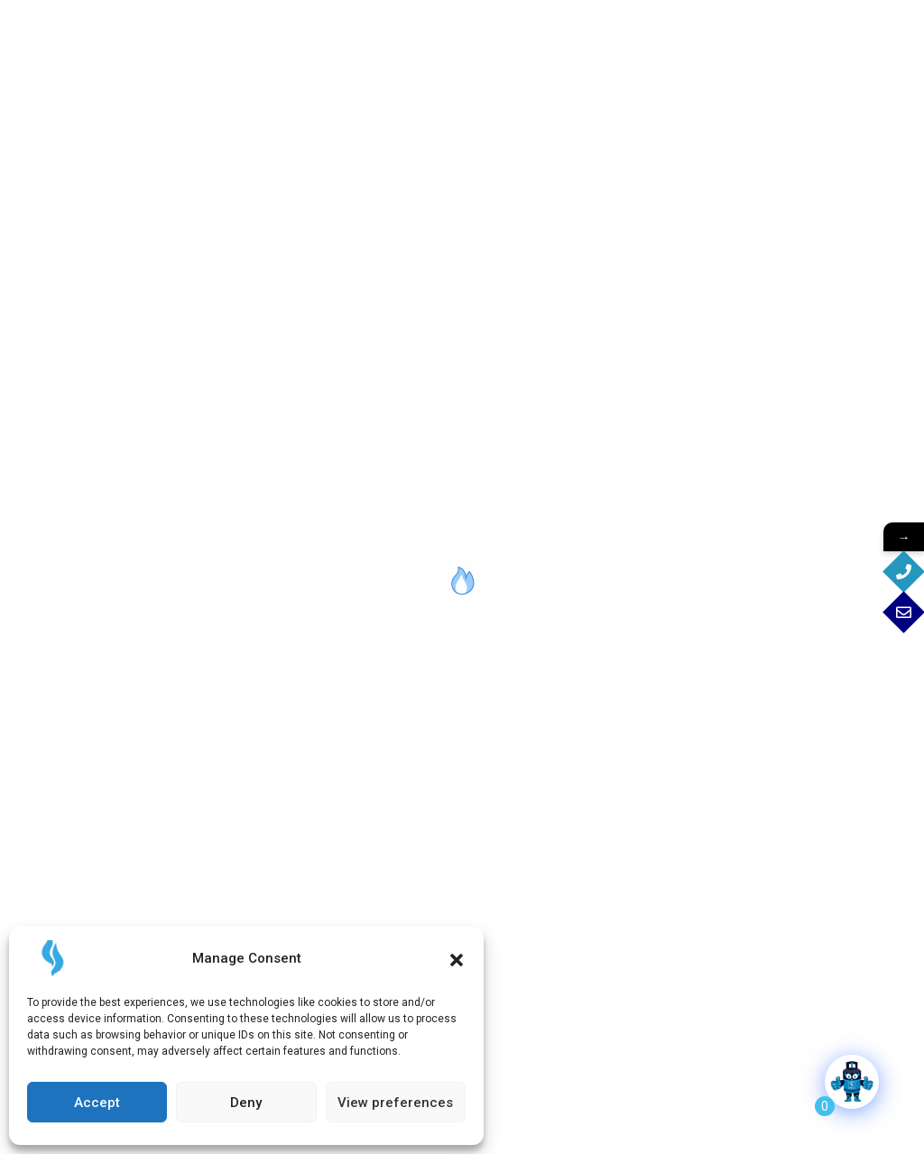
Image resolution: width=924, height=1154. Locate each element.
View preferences (395, 1102)
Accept (97, 1102)
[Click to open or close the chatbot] (852, 1082)
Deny (246, 1102)
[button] (457, 958)
